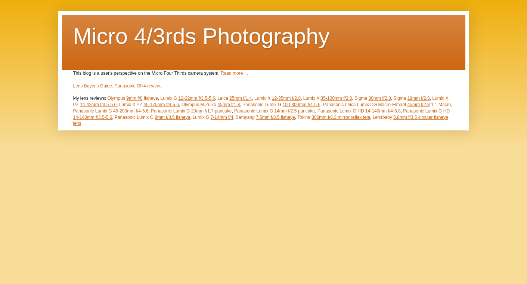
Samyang (265, 117)
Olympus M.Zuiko (211, 104)
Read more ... (234, 73)
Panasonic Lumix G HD (359, 111)
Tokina (333, 117)
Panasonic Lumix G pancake (191, 111)
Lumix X (277, 98)
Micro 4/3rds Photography (201, 36)
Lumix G (188, 98)
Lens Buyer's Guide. (93, 86)
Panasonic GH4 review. (138, 86)
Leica (234, 98)
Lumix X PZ (149, 104)
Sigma (372, 98)
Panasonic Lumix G (281, 104)
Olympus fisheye (133, 98)
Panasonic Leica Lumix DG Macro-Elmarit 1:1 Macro (387, 104)
